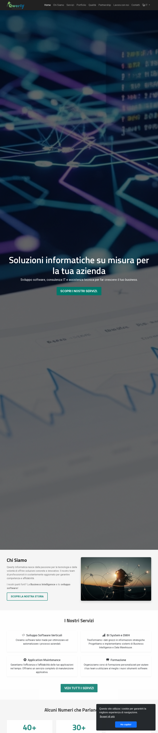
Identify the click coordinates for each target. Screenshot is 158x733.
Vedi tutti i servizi (79, 694)
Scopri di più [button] (107, 716)
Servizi (70, 5)
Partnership (104, 5)
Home (47, 5)
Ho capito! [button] (126, 724)
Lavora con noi (121, 5)
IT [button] (145, 5)
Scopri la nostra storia (27, 596)
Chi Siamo (58, 5)
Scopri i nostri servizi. (79, 291)
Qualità (92, 5)
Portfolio (81, 5)
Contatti (135, 5)
